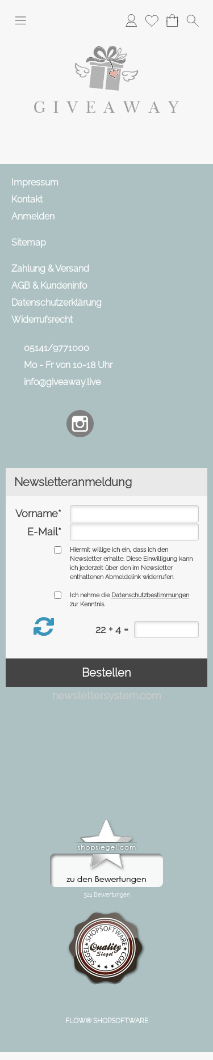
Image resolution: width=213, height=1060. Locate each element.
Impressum (35, 182)
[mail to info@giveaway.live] (20, 423)
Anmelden (33, 216)
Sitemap (28, 242)
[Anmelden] (131, 20)
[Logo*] (106, 39)
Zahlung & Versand (50, 268)
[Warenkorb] (172, 20)
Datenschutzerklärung (56, 302)
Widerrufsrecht (42, 319)
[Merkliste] (151, 20)
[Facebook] (50, 423)
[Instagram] (80, 423)
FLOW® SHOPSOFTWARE (106, 1021)
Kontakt (27, 199)
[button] (20, 20)
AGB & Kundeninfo (49, 285)
